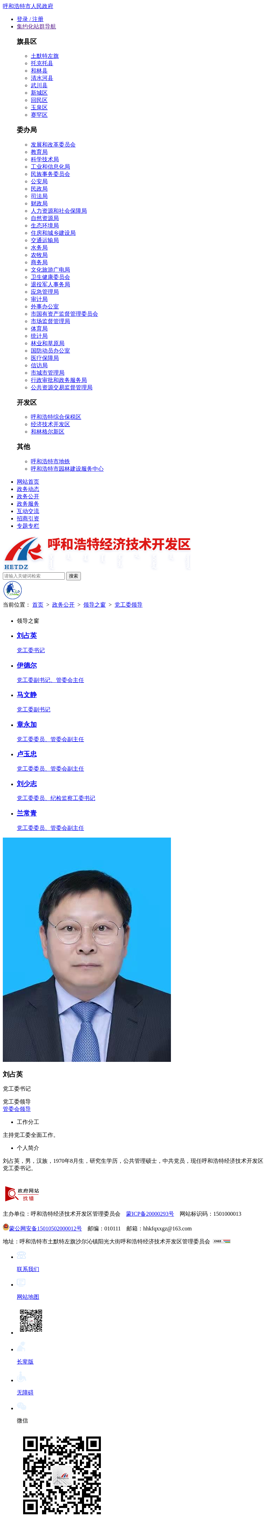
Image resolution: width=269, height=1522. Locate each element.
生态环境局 (45, 225)
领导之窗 (94, 605)
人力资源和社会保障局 (59, 211)
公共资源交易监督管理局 (61, 387)
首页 (37, 605)
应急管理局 (45, 292)
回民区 (39, 100)
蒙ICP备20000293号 (150, 1214)
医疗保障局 (45, 358)
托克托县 (42, 63)
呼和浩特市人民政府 (28, 6)
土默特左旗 (45, 56)
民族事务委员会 (50, 174)
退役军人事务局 (50, 284)
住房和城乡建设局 (53, 233)
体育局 (39, 329)
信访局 (39, 365)
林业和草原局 (47, 343)
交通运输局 (45, 240)
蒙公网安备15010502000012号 (42, 1228)
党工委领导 (129, 605)
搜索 (73, 576)
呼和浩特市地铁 (50, 461)
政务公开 (28, 496)
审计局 (39, 299)
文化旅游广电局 (50, 270)
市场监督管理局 (50, 321)
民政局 (39, 189)
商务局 (39, 262)
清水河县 (42, 78)
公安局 (39, 181)
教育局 (39, 152)
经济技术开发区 (50, 424)
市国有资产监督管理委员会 (64, 314)
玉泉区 (39, 107)
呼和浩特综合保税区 (56, 417)
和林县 (39, 71)
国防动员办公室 (50, 351)
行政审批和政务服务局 (59, 380)
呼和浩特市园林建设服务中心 (67, 469)
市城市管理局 (47, 373)
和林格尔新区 (47, 432)
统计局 (39, 336)
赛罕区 (39, 115)
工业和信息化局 (50, 167)
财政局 (39, 203)
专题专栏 (28, 526)
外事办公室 (45, 306)
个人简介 (28, 1148)
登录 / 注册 (30, 19)
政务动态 (28, 489)
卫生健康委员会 (50, 277)
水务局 (39, 248)
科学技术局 (45, 159)
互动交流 (28, 511)
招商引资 (28, 518)
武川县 (39, 85)
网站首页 (28, 482)
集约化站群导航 (36, 26)
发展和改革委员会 (53, 145)
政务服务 (28, 504)
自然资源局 (45, 218)
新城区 (39, 93)
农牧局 (39, 255)
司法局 (39, 196)
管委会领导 (17, 1109)
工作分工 (28, 1122)
